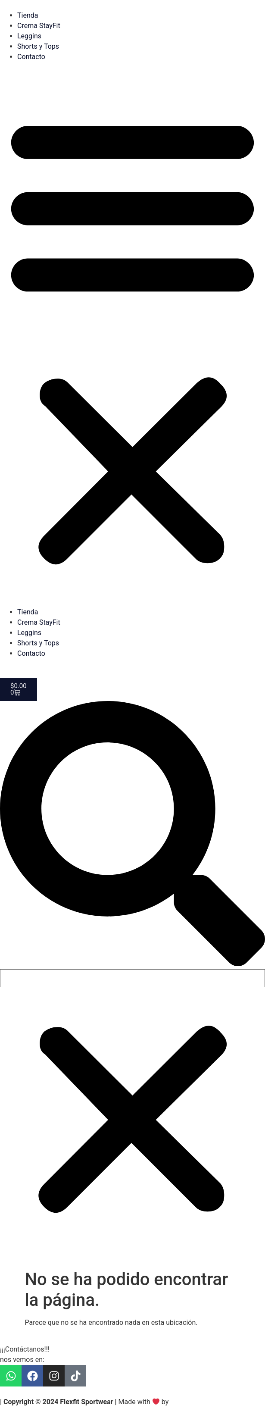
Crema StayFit (38, 26)
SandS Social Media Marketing (217, 1402)
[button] (132, 339)
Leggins (29, 36)
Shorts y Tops (38, 46)
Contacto (31, 57)
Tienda (27, 15)
